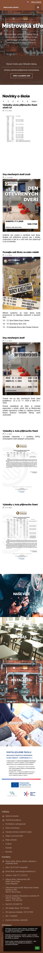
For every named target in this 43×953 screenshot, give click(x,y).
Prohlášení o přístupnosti (16, 824)
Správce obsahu (12, 816)
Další (35, 101)
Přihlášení (36, 2)
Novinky (9, 852)
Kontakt (9, 848)
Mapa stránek (11, 840)
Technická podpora (13, 820)
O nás (22, 637)
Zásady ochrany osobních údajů (19, 832)
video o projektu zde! (21, 76)
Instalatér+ (21, 680)
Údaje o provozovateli (14, 836)
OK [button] (37, 948)
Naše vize (21, 594)
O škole (8, 844)
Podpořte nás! (21, 723)
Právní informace (12, 828)
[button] (27, 2)
